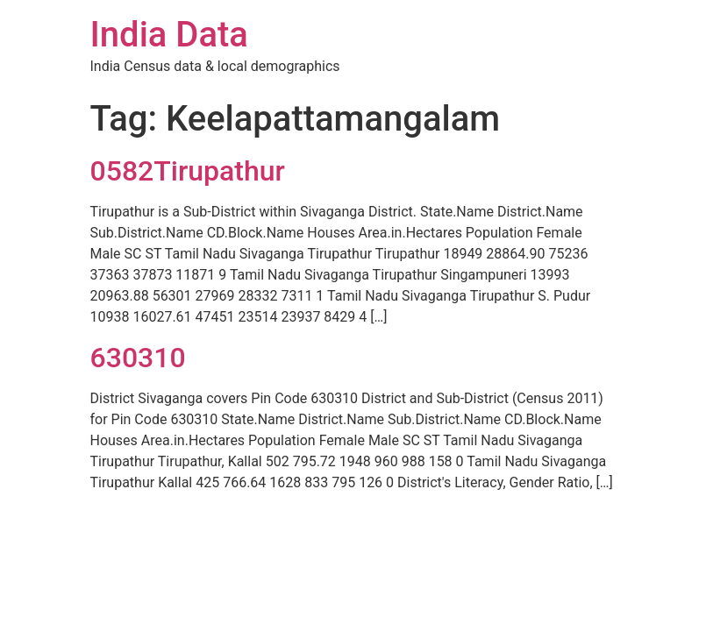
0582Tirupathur (187, 171)
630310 (138, 357)
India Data (169, 34)
